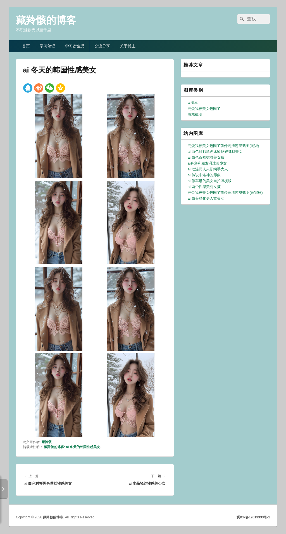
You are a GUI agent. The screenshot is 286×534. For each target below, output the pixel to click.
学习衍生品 (75, 46)
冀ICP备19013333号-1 (253, 517)
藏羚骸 (47, 442)
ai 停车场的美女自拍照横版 (210, 181)
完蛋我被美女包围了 (204, 109)
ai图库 (193, 102)
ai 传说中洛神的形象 (204, 175)
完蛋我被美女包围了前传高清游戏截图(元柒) (223, 146)
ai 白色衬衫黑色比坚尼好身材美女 (215, 151)
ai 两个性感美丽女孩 (204, 187)
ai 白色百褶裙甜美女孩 (206, 157)
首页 (26, 46)
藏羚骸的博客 (46, 20)
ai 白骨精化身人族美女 (206, 198)
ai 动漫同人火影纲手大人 (208, 169)
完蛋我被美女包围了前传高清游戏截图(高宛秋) (225, 192)
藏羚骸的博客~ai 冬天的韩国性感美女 (72, 447)
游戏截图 (195, 114)
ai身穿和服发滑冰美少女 (207, 163)
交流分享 (102, 46)
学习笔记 (47, 46)
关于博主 (127, 46)
